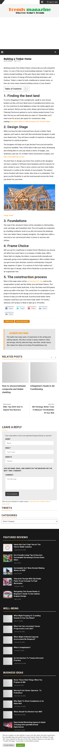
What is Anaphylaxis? (22, 647)
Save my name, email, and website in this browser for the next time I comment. (28, 469)
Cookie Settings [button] (9, 745)
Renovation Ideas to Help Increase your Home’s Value (30, 122)
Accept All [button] (20, 745)
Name (8, 439)
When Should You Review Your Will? (28, 712)
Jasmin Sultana (8, 61)
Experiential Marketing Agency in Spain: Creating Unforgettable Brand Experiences (30, 724)
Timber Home (9, 321)
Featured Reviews (15, 537)
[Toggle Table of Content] (25, 89)
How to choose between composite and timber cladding (14, 389)
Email (8, 448)
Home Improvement (22, 321)
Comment (9, 475)
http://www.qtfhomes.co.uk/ (14, 157)
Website (8, 457)
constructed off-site (34, 281)
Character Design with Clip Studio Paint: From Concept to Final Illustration (27, 581)
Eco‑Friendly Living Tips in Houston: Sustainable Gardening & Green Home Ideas (29, 557)
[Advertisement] (29, 33)
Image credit (8, 215)
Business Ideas (13, 672)
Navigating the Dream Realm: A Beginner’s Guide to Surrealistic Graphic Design (27, 593)
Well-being (10, 608)
